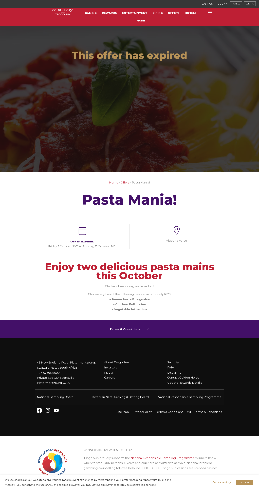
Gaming (91, 13)
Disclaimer (175, 372)
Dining (157, 13)
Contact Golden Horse (183, 377)
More (140, 20)
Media (108, 372)
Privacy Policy (142, 411)
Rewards (109, 13)
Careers (109, 377)
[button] (129, 329)
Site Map (123, 411)
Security (173, 362)
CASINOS (207, 3)
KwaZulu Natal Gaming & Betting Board (120, 397)
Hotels (191, 13)
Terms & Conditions (169, 411)
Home (113, 182)
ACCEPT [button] (244, 482)
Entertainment (134, 13)
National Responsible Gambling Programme (189, 397)
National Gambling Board (55, 397)
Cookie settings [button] (221, 482)
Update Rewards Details (184, 382)
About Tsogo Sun (116, 362)
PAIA (170, 367)
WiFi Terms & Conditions (204, 411)
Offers (174, 13)
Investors (110, 367)
